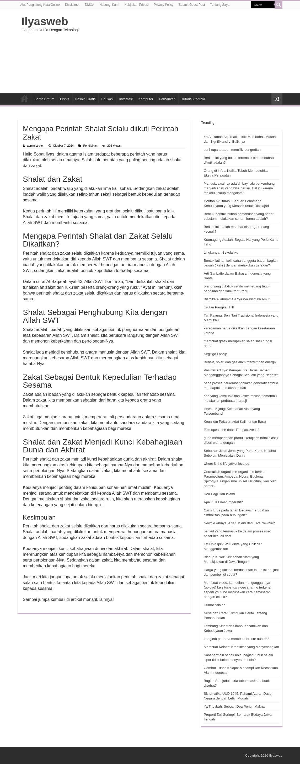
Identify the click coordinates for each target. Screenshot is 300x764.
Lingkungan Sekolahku (221, 252)
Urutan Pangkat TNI (219, 307)
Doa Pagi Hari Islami (219, 494)
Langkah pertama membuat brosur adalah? (236, 639)
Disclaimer (72, 5)
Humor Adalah (214, 605)
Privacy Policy (164, 5)
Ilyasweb (45, 21)
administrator (35, 145)
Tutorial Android (193, 99)
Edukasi (107, 99)
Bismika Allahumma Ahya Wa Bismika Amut (237, 299)
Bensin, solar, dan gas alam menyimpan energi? (240, 362)
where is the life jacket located (226, 464)
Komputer (145, 99)
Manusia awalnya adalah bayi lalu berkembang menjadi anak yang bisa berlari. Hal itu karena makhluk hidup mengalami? (239, 188)
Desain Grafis (85, 99)
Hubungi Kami (109, 5)
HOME (24, 98)
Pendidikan (90, 145)
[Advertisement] (183, 51)
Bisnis (64, 99)
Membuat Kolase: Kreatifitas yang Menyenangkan (241, 647)
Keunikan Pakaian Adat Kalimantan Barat (235, 422)
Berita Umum (44, 99)
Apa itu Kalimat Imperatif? (223, 502)
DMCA (89, 5)
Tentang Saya (219, 5)
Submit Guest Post (192, 5)
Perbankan (167, 99)
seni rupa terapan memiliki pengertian (232, 150)
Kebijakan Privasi (137, 5)
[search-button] (278, 5)
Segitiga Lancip (215, 354)
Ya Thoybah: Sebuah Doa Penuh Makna (234, 706)
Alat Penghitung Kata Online (40, 5)
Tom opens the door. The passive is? (231, 430)
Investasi (126, 99)
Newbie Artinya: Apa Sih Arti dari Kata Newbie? (239, 523)
